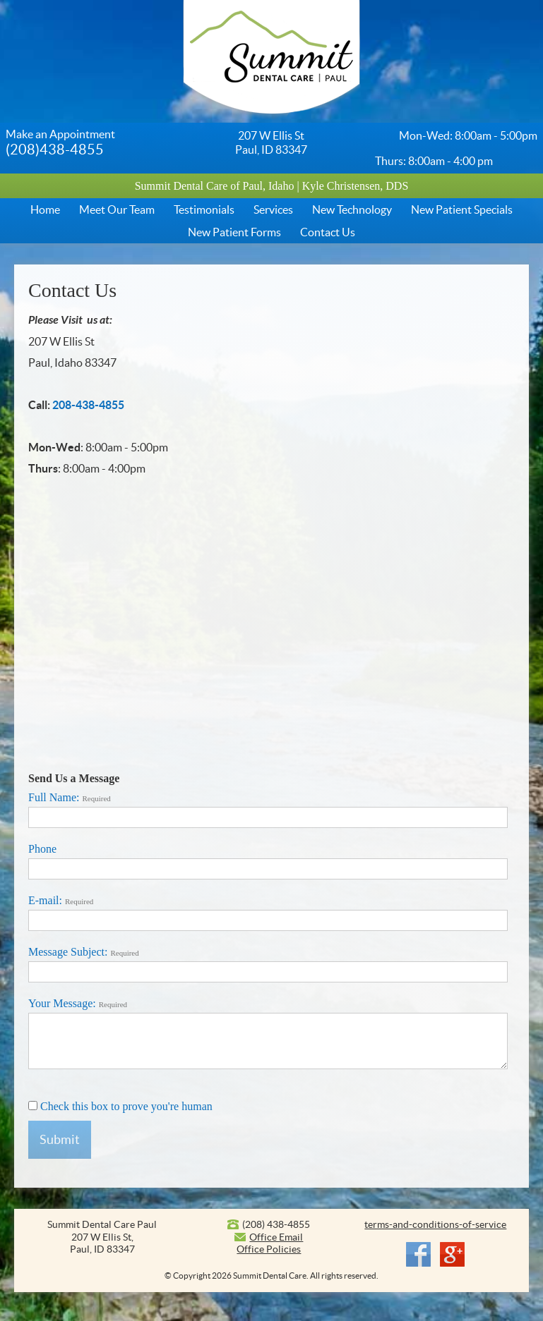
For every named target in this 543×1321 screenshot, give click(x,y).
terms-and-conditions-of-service (435, 1224)
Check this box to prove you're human (120, 1106)
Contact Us (327, 232)
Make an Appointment (60, 134)
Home (45, 209)
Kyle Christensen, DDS (355, 186)
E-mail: (60, 900)
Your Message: (77, 1003)
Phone (42, 849)
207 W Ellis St (271, 135)
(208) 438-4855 (276, 1224)
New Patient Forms (234, 232)
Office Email (276, 1237)
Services (273, 209)
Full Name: (69, 797)
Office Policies (269, 1249)
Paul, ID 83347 (271, 149)
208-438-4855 (88, 404)
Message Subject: (83, 952)
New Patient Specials (462, 209)
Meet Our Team (117, 209)
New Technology (352, 209)
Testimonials (204, 209)
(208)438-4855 (55, 149)
